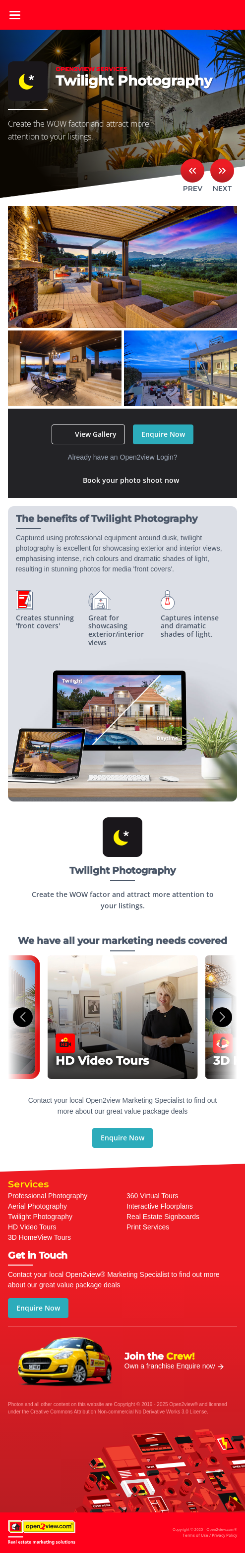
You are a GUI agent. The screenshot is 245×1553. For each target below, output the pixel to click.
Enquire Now (163, 434)
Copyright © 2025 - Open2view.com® (205, 1533)
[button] (23, 1017)
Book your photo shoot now (131, 480)
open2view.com (122, 15)
